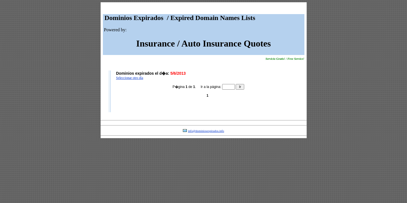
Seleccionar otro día (129, 78)
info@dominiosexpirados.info (206, 131)
